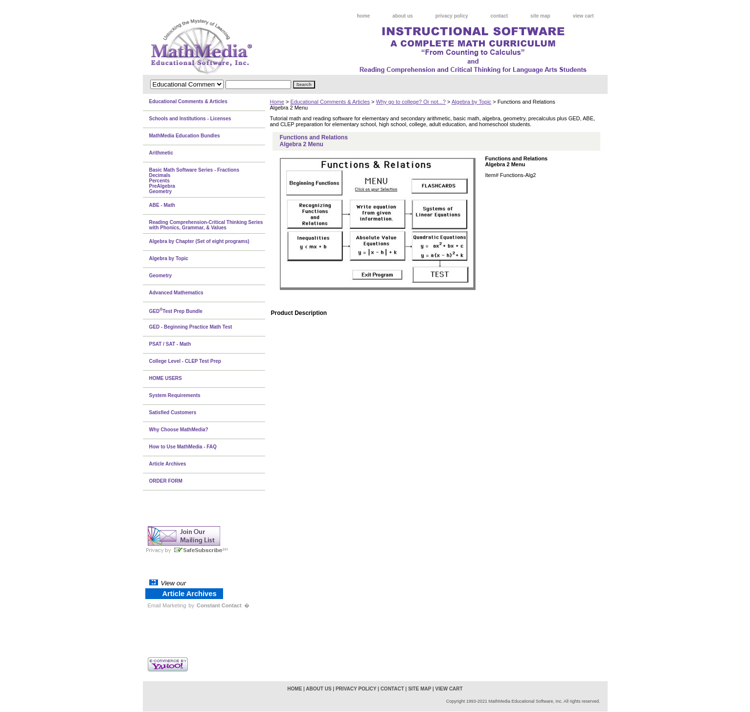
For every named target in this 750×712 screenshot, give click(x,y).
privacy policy (451, 16)
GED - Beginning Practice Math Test (190, 327)
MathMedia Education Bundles (184, 135)
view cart (583, 16)
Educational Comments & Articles (330, 102)
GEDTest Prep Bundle (176, 310)
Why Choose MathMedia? (178, 429)
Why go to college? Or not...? (411, 102)
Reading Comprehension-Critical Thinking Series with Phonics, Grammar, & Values (206, 225)
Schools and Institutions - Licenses (190, 118)
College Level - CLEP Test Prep (185, 361)
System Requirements (175, 395)
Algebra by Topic (471, 102)
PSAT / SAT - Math (170, 344)
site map (540, 16)
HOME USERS (165, 378)
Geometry (160, 275)
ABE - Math (162, 205)
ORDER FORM (165, 481)
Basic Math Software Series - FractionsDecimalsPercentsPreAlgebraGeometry (194, 180)
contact (499, 16)
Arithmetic (161, 153)
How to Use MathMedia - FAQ (183, 446)
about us (402, 16)
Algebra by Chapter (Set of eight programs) (199, 241)
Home (277, 102)
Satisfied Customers (173, 412)
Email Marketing (167, 605)
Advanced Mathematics (176, 292)
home (363, 16)
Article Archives (167, 464)
